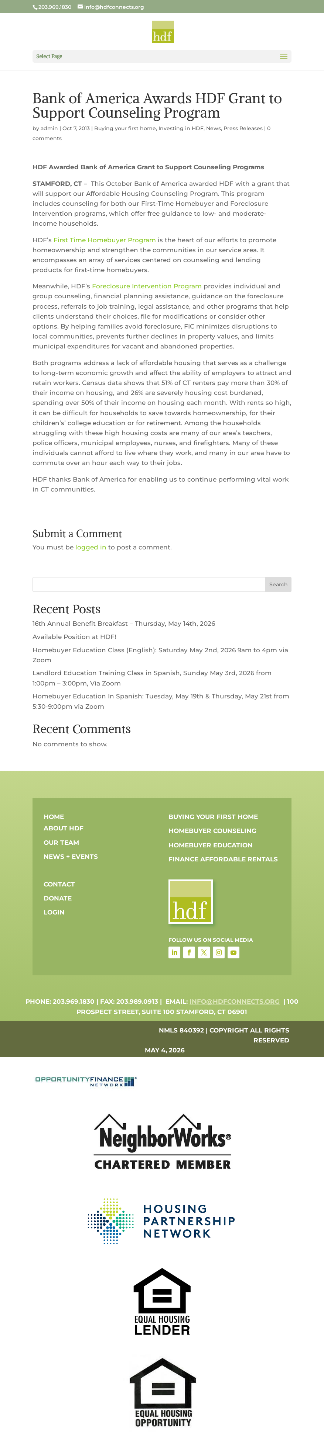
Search (278, 584)
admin (49, 128)
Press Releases (243, 128)
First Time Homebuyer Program (105, 240)
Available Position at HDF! (74, 637)
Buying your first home (125, 128)
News (213, 128)
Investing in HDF (181, 128)
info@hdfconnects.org (235, 1001)
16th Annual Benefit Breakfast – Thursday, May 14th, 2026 (124, 623)
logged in (90, 547)
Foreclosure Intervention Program (147, 286)
